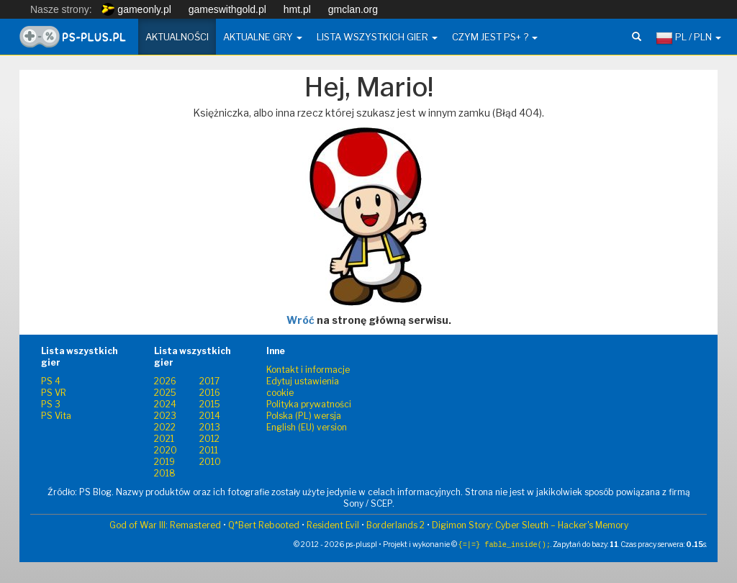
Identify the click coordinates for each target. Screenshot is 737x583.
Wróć (300, 320)
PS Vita (56, 415)
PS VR (53, 392)
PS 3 (50, 404)
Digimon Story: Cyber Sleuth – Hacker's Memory (530, 525)
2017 (209, 381)
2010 (210, 461)
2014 (209, 415)
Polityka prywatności (308, 404)
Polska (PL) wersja (303, 415)
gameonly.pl (136, 9)
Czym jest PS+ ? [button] (495, 36)
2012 (209, 438)
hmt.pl (297, 9)
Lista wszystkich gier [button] (377, 36)
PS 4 (50, 381)
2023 (165, 415)
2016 (209, 392)
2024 (165, 404)
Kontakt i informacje (308, 369)
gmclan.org (353, 9)
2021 (164, 438)
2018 (165, 473)
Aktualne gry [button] (262, 36)
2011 (208, 450)
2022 (165, 427)
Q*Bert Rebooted (263, 525)
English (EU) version (306, 427)
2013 (209, 427)
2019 (164, 461)
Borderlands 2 (395, 525)
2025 (165, 392)
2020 (165, 450)
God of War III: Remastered (165, 525)
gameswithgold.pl (227, 9)
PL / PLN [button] (688, 38)
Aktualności (177, 36)
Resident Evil (333, 525)
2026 (165, 381)
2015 (209, 404)
